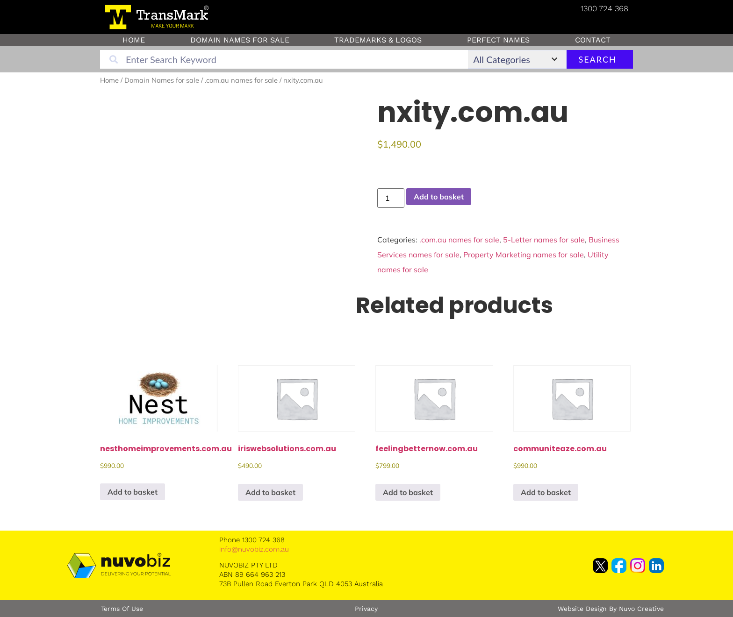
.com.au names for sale (241, 80)
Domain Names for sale (239, 39)
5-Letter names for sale (544, 239)
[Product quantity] (390, 198)
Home (133, 39)
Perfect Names (498, 39)
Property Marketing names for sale (523, 254)
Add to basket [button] (133, 491)
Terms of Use (122, 608)
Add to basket (439, 196)
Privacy (366, 608)
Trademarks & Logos (378, 39)
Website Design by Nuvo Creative (611, 608)
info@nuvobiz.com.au (254, 549)
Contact (593, 39)
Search (597, 59)
